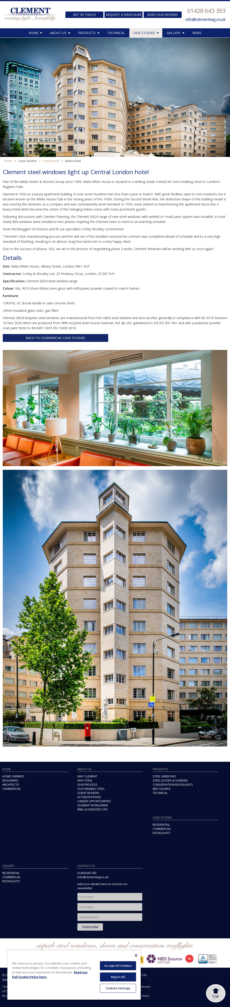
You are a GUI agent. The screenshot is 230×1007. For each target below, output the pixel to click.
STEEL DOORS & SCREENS (170, 780)
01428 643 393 (206, 10)
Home (8, 161)
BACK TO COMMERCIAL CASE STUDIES (55, 338)
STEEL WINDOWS (164, 776)
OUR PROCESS (87, 784)
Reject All (118, 977)
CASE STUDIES (146, 33)
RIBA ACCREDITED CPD (92, 809)
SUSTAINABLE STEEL (91, 789)
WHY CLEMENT (87, 776)
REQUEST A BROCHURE (124, 14)
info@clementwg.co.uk (205, 19)
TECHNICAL (116, 33)
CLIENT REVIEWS (88, 793)
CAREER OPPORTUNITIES (94, 801)
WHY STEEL (85, 780)
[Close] (136, 955)
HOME (35, 33)
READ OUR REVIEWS (162, 14)
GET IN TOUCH (84, 14)
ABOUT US (60, 33)
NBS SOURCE (162, 789)
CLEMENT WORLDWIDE (92, 805)
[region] (74, 975)
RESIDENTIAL (161, 824)
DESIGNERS (10, 780)
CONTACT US (86, 866)
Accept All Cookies (117, 966)
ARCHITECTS (10, 784)
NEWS (196, 33)
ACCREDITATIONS (89, 797)
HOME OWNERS (13, 776)
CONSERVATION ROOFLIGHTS (173, 784)
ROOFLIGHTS (161, 833)
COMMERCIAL (11, 789)
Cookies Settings (118, 988)
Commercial (51, 161)
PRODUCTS (88, 33)
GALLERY (175, 33)
